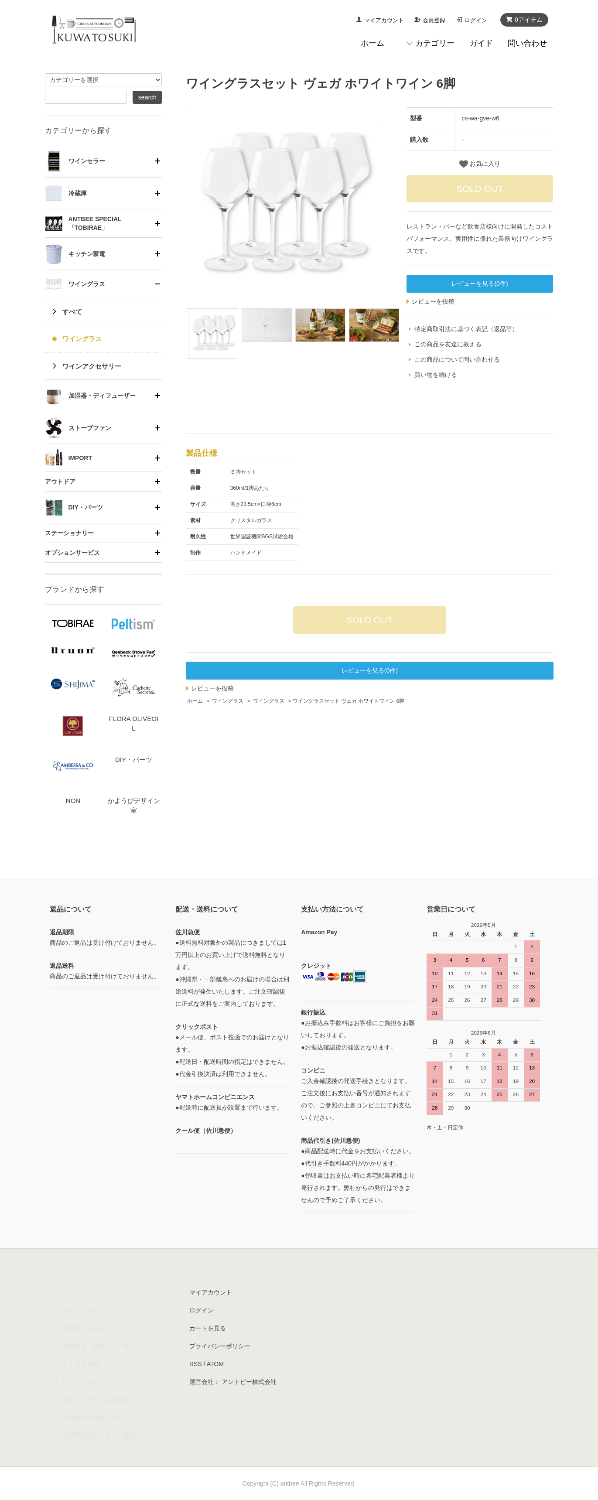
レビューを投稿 (433, 301)
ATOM (215, 1363)
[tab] (103, 161)
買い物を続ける (435, 374)
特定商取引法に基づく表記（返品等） (466, 328)
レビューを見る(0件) (479, 283)
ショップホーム (83, 1292)
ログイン (476, 20)
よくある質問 (80, 1363)
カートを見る (207, 1328)
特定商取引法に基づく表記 (99, 1435)
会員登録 (434, 20)
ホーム (372, 43)
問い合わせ (527, 43)
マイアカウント (384, 20)
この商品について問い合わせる (457, 359)
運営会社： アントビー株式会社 (233, 1381)
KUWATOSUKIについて (94, 1417)
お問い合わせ (80, 1310)
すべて (72, 311)
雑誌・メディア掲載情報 (96, 1399)
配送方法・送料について (96, 1346)
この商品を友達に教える (448, 344)
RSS (195, 1363)
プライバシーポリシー (219, 1346)
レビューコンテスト (89, 1381)
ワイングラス (227, 701)
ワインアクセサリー (91, 366)
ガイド (481, 43)
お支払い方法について (92, 1328)
